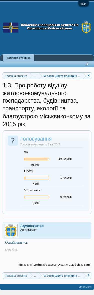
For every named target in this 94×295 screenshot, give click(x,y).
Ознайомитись (16, 242)
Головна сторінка (18, 57)
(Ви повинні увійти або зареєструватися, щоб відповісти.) (54, 264)
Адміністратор (32, 226)
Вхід (83, 3)
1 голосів (66, 177)
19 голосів (65, 158)
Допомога (85, 286)
